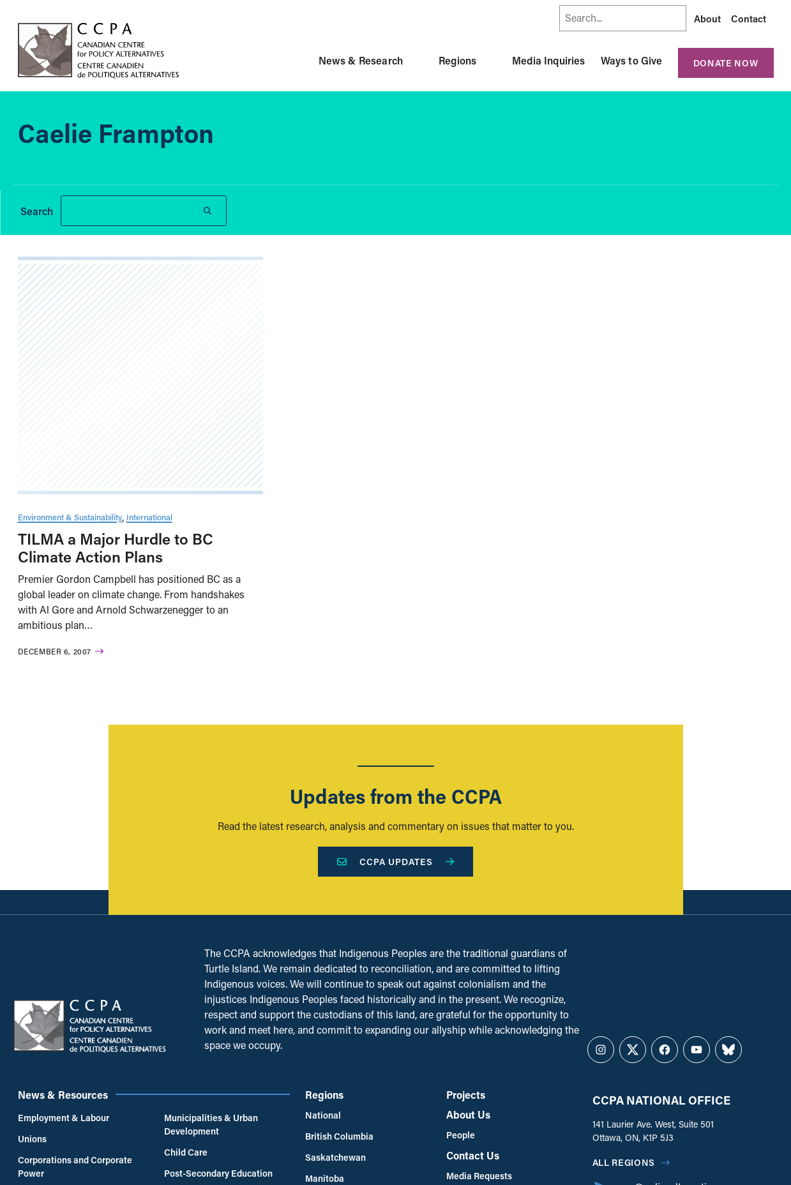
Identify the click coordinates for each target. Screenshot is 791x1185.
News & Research (361, 60)
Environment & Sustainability (70, 516)
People (460, 1135)
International (149, 516)
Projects (465, 1094)
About (707, 18)
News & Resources (63, 1094)
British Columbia (339, 1136)
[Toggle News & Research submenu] (418, 61)
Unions (32, 1139)
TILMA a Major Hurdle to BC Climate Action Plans (115, 548)
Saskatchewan (335, 1157)
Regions (457, 60)
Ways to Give (632, 60)
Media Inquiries (548, 60)
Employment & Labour (63, 1118)
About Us (468, 1114)
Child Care (185, 1152)
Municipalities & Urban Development (211, 1124)
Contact (748, 18)
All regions (624, 1162)
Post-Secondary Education (218, 1173)
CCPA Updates (395, 862)
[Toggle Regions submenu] (491, 61)
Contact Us (472, 1155)
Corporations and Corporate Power (75, 1166)
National (323, 1115)
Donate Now (725, 63)
